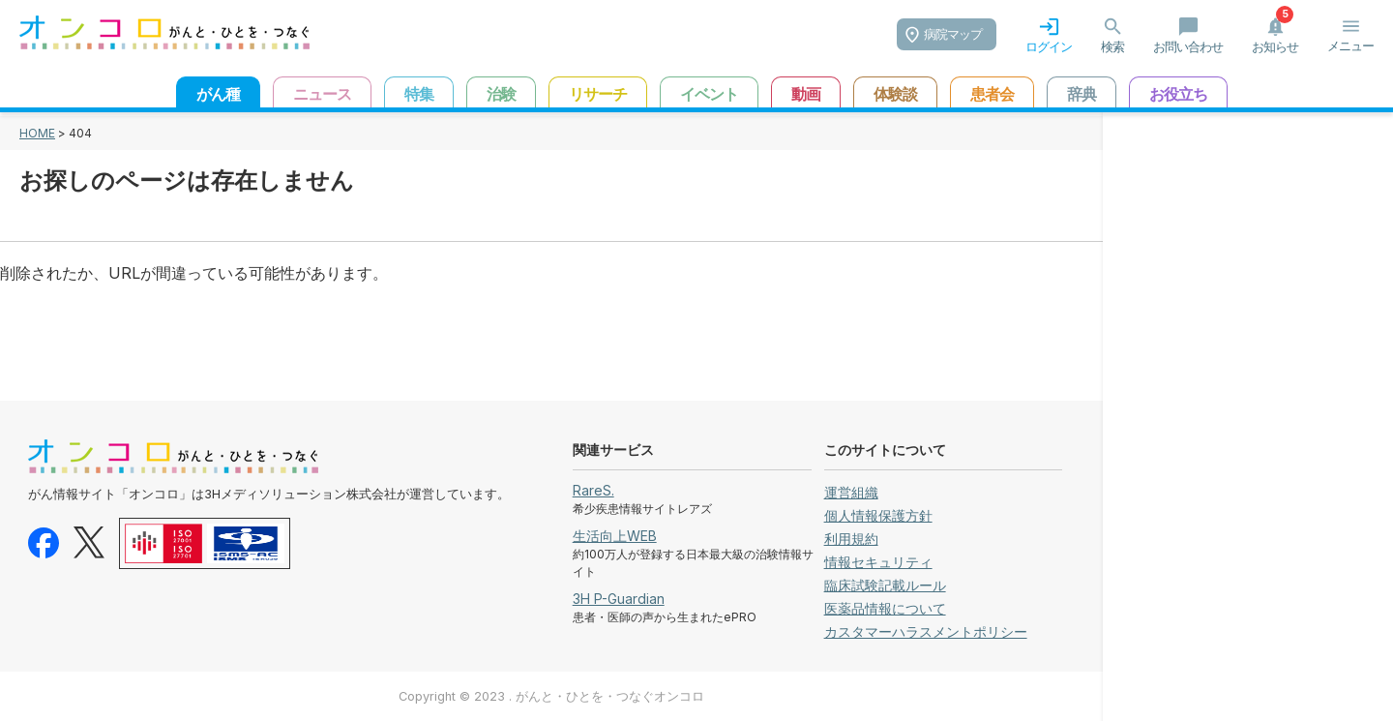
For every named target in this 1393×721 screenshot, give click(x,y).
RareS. (593, 490)
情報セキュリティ (878, 562)
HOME (37, 133)
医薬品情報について (885, 608)
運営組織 (851, 492)
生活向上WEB (615, 535)
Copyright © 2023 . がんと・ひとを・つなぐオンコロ (551, 696)
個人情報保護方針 (878, 515)
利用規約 (851, 538)
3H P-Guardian (619, 598)
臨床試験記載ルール (885, 585)
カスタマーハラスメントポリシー (925, 631)
